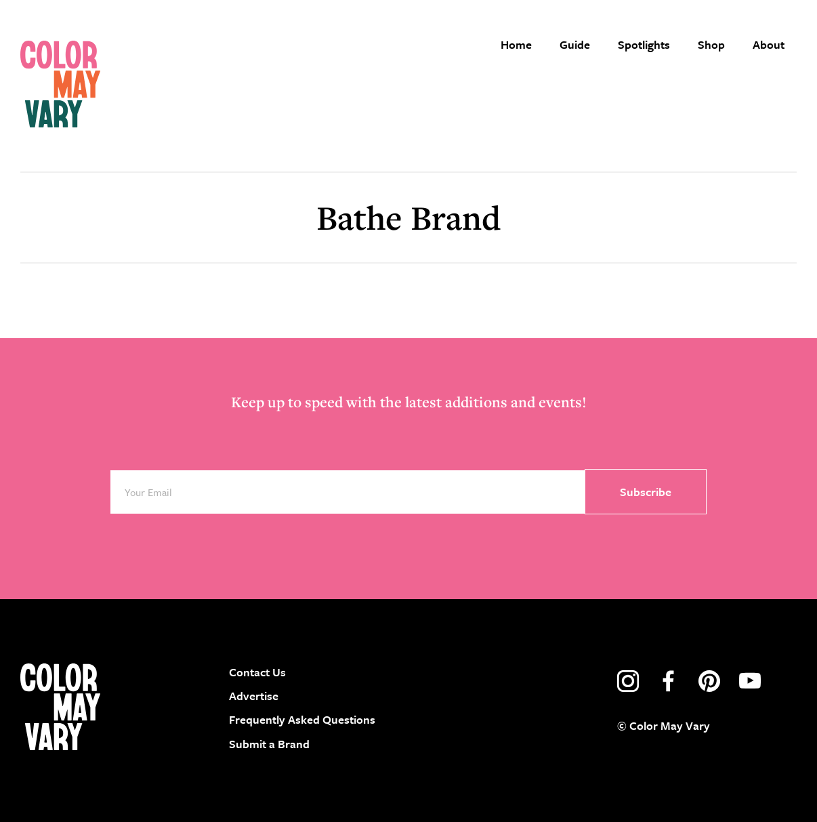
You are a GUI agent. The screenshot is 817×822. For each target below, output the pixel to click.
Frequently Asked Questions (302, 719)
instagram (628, 681)
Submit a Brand (269, 743)
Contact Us (257, 671)
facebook (668, 681)
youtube (750, 681)
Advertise (253, 695)
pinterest (709, 681)
